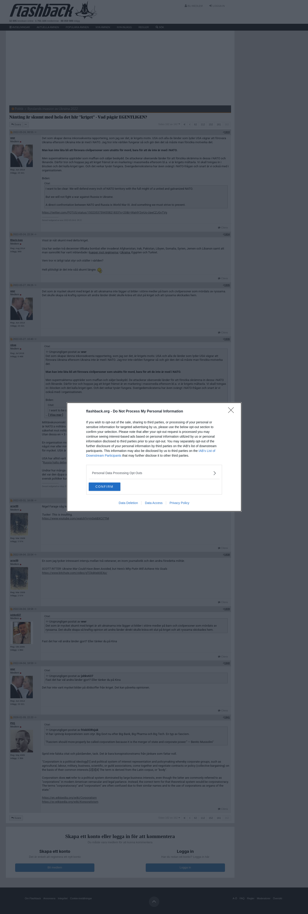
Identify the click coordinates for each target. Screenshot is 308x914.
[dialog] (154, 457)
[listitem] (154, 472)
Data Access (153, 503)
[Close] (232, 411)
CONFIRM (110, 487)
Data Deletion (128, 503)
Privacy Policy (179, 503)
